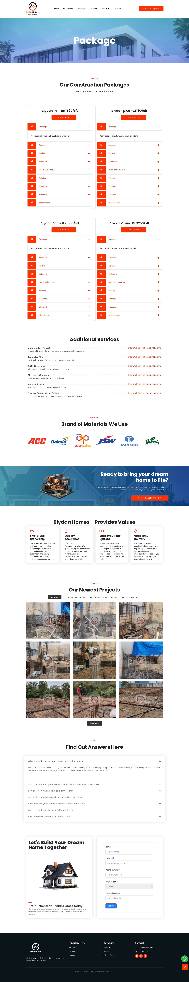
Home (56, 8)
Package (81, 8)
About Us (106, 8)
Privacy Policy (108, 955)
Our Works (54, 597)
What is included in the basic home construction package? (57, 761)
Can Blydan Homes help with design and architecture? (55, 797)
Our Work (72, 947)
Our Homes (68, 8)
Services (93, 8)
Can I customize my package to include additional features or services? (63, 784)
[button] (94, 761)
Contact (117, 8)
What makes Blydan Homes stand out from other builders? (57, 803)
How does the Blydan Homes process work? (50, 816)
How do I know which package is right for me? (51, 790)
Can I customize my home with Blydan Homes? (51, 810)
